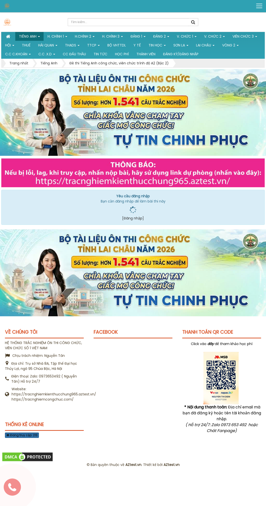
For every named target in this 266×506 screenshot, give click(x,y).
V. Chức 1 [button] (187, 37)
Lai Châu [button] (205, 46)
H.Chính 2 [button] (85, 37)
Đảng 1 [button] (138, 37)
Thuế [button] (26, 45)
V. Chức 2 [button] (214, 37)
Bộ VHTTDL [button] (116, 45)
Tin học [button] (157, 46)
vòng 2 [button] (230, 46)
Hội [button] (9, 46)
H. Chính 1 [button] (57, 37)
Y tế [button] (137, 45)
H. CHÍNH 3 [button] (112, 37)
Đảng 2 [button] (161, 37)
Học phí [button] (122, 54)
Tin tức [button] (100, 54)
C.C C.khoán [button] (18, 55)
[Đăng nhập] (133, 218)
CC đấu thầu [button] (74, 54)
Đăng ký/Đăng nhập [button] (181, 54)
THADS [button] (72, 46)
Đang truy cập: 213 (21, 435)
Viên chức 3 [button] (245, 37)
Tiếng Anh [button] (29, 37)
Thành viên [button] (145, 54)
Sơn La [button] (180, 46)
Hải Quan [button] (47, 46)
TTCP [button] (93, 46)
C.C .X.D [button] (46, 55)
